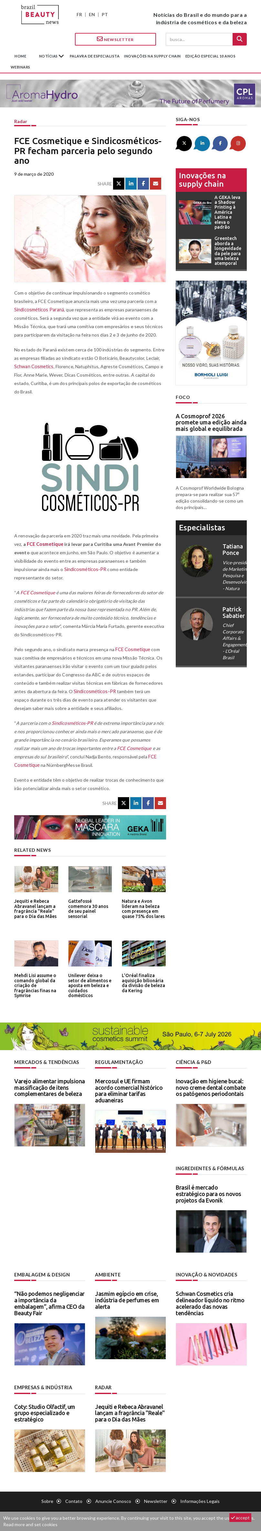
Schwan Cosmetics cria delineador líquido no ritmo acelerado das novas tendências (210, 1302)
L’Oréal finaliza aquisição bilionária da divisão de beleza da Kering (142, 982)
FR (79, 14)
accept (240, 1517)
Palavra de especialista (95, 56)
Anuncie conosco (113, 1500)
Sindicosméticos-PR (84, 569)
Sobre (47, 1500)
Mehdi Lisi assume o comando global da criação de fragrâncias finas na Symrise (34, 984)
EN (92, 14)
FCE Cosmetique (45, 544)
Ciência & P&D (194, 1062)
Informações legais (200, 1500)
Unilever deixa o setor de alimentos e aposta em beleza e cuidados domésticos (89, 982)
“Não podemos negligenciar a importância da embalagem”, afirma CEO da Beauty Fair (49, 1302)
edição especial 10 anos (210, 56)
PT (105, 14)
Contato (73, 1500)
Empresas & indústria (42, 1387)
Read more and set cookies (30, 1524)
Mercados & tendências (46, 1062)
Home (20, 56)
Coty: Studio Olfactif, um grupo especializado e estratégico (44, 1412)
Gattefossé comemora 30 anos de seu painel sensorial (87, 908)
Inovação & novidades (206, 1274)
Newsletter (115, 39)
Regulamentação (118, 1062)
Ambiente (107, 1274)
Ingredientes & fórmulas (209, 1168)
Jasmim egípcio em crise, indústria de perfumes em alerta (127, 1299)
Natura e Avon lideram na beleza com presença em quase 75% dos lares (142, 908)
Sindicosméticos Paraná (38, 309)
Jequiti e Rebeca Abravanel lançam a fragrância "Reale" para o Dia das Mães (34, 908)
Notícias (49, 56)
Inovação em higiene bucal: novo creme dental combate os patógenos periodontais (211, 1087)
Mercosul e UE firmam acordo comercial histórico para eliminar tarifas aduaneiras (128, 1090)
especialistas (202, 527)
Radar (20, 121)
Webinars (20, 67)
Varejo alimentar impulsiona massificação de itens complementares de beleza (49, 1087)
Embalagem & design (41, 1274)
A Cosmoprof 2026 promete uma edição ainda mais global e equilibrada (211, 422)
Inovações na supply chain (152, 56)
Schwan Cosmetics (33, 366)
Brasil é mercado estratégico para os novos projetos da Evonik (208, 1193)
